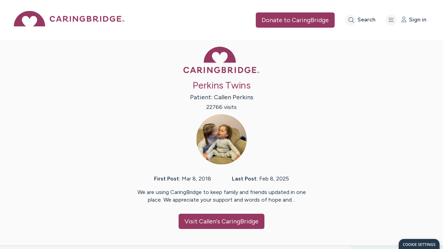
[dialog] (419, 244)
